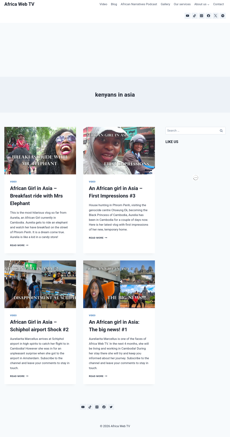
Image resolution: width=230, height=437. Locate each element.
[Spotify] (223, 16)
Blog (114, 4)
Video (103, 4)
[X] (216, 16)
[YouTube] (188, 16)
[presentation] (40, 151)
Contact (218, 4)
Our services (182, 4)
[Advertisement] (115, 50)
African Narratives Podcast (139, 4)
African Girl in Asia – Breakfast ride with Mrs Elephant (36, 195)
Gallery (165, 4)
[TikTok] (195, 16)
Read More (19, 245)
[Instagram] (202, 16)
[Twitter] (111, 407)
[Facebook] (209, 16)
